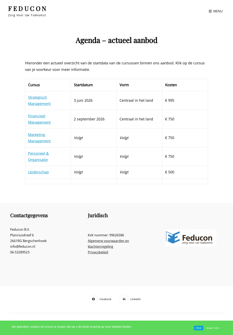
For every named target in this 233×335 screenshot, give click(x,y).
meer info (212, 328)
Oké (198, 328)
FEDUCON (28, 8)
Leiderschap (38, 172)
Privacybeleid (98, 252)
